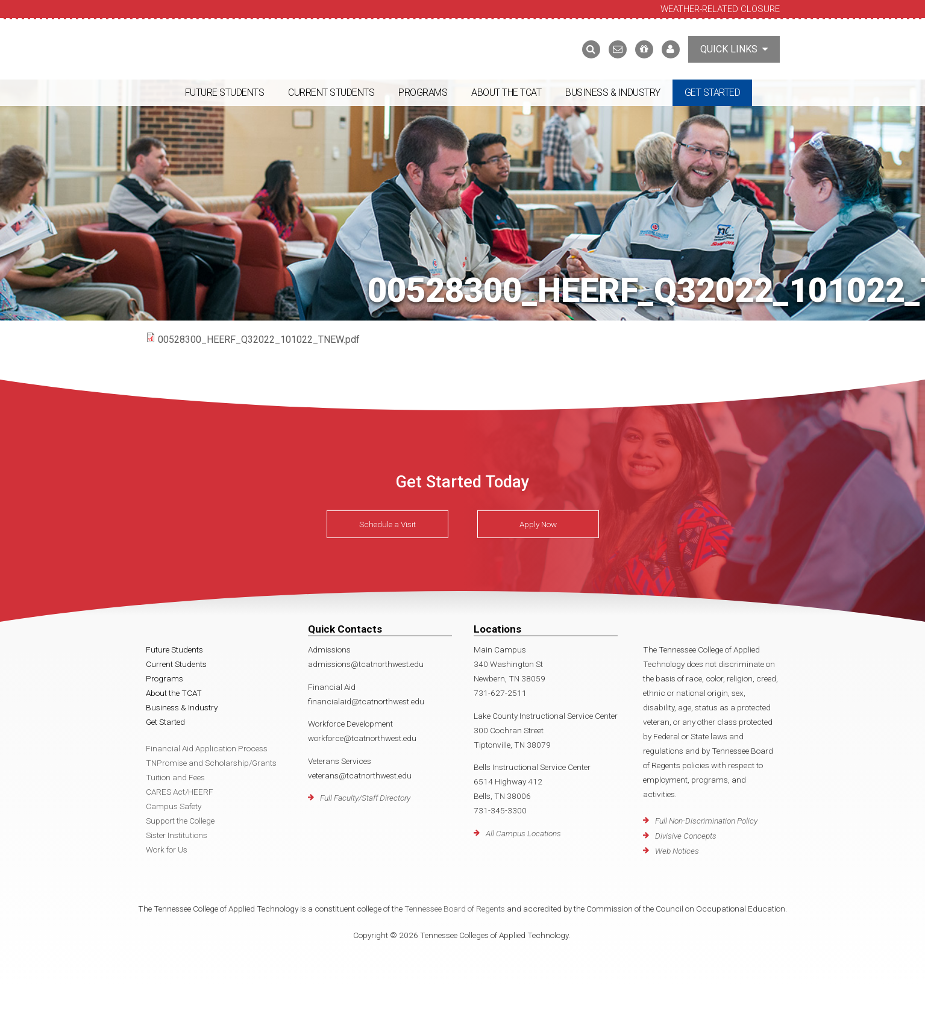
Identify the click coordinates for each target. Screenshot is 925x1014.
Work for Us (166, 849)
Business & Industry (612, 92)
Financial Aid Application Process (207, 748)
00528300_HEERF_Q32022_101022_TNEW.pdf (259, 339)
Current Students (331, 92)
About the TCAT (506, 92)
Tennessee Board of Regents (454, 908)
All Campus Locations (523, 833)
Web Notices (677, 851)
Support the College (180, 820)
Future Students (225, 92)
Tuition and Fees (175, 777)
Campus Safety (173, 806)
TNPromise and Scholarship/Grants (211, 763)
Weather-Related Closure (720, 9)
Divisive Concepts (685, 835)
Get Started (713, 92)
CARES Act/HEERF (179, 791)
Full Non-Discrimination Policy (706, 820)
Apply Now (538, 524)
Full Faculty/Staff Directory (365, 798)
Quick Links (734, 49)
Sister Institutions (176, 835)
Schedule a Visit (387, 524)
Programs (422, 92)
